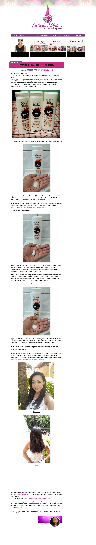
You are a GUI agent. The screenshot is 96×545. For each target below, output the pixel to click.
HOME (15, 35)
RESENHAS (56, 35)
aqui (48, 492)
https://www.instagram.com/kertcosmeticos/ (38, 498)
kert (32, 70)
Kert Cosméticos (23, 494)
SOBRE (22, 35)
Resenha (35, 70)
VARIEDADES (77, 35)
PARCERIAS (66, 35)
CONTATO (31, 35)
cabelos (28, 70)
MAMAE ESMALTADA (43, 35)
